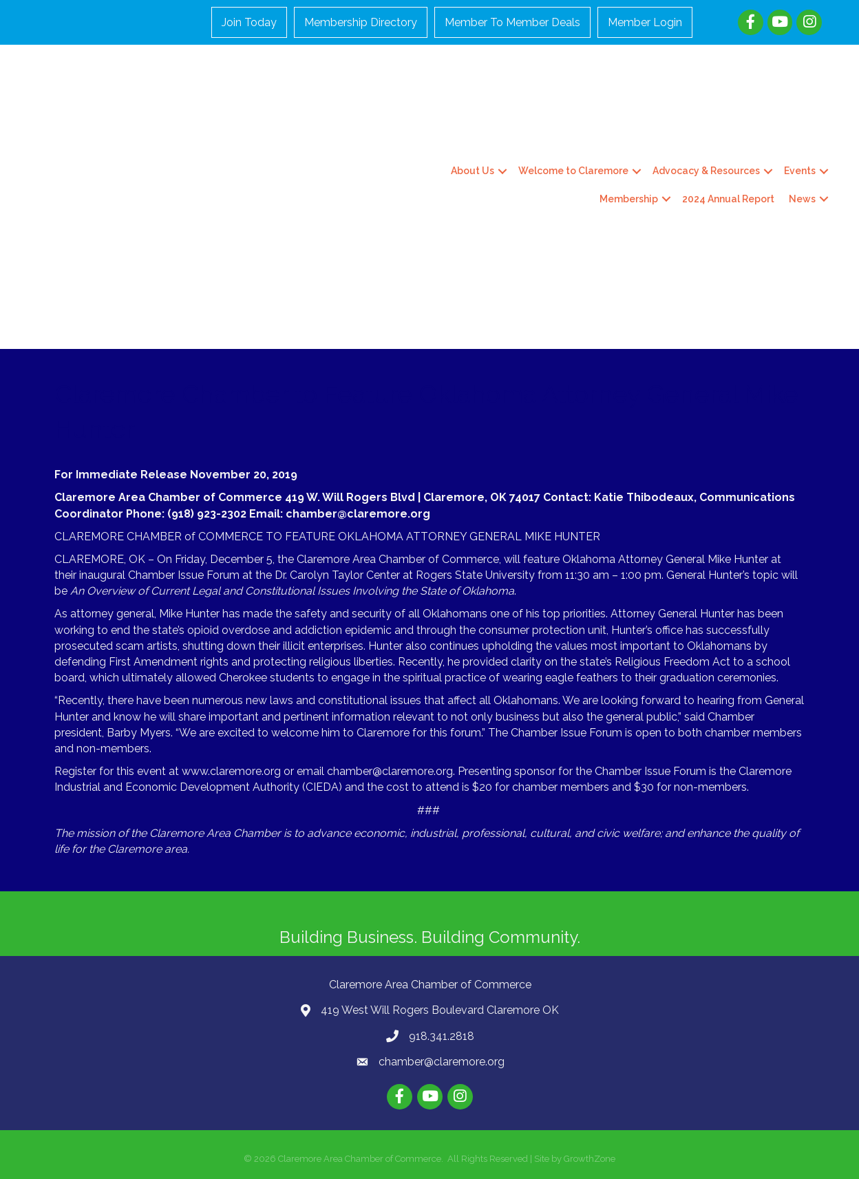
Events (799, 170)
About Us (472, 170)
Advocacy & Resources (705, 170)
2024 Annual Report (727, 198)
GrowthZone (589, 1158)
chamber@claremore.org (442, 1061)
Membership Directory (361, 22)
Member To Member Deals (513, 22)
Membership (628, 198)
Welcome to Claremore (573, 170)
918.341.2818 (441, 1035)
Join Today (249, 22)
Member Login (645, 22)
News (801, 198)
